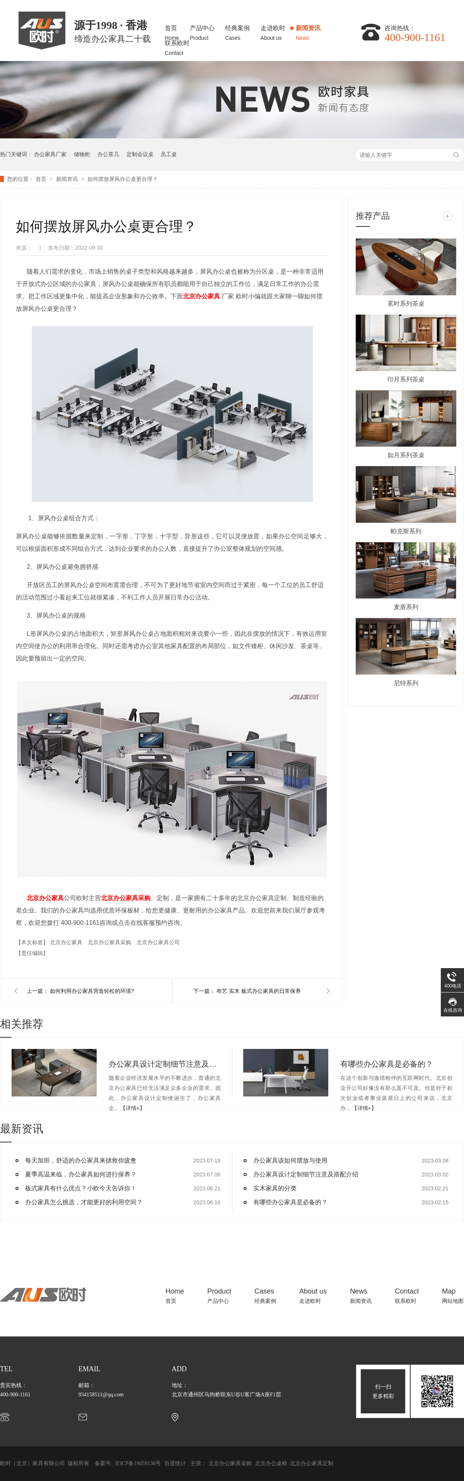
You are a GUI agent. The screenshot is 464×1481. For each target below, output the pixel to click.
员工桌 (168, 154)
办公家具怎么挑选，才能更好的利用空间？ (84, 1202)
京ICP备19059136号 (137, 1463)
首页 (172, 31)
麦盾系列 (406, 607)
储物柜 (82, 154)
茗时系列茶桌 (406, 303)
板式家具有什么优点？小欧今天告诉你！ (80, 1188)
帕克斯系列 (406, 531)
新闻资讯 (308, 31)
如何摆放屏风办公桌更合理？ (122, 179)
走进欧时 (273, 31)
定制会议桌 (140, 154)
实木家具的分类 (275, 1188)
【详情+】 (132, 1108)
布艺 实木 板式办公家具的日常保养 (259, 991)
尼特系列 (406, 683)
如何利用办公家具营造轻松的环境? (92, 991)
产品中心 (202, 31)
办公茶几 (108, 154)
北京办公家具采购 (125, 898)
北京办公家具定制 (311, 1463)
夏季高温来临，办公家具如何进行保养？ (80, 1174)
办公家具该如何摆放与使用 (290, 1160)
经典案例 (237, 31)
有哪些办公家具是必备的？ (386, 1064)
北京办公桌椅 (272, 1463)
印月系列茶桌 (406, 379)
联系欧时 (177, 46)
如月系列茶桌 (406, 455)
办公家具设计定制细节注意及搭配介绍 (165, 1064)
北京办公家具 (201, 296)
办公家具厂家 (50, 154)
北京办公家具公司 (158, 942)
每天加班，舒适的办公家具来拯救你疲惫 (80, 1160)
